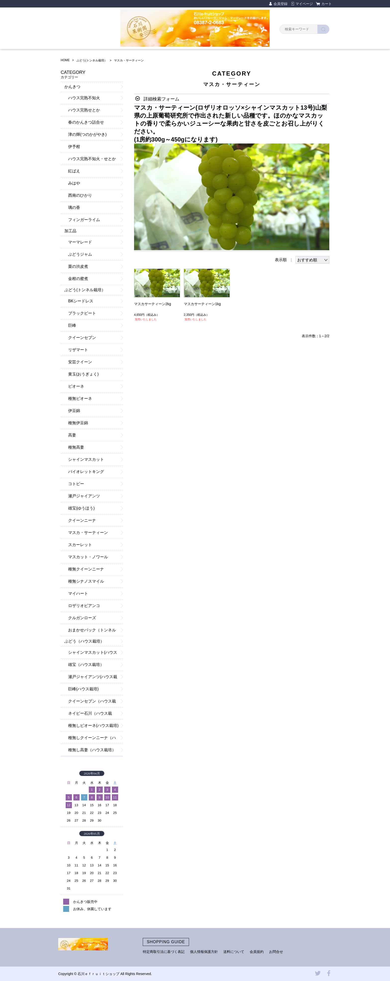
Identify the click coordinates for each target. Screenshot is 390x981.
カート (326, 4)
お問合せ (276, 952)
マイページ (304, 4)
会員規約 (257, 952)
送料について (233, 952)
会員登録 (281, 4)
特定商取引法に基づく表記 (164, 952)
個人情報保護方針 (204, 952)
